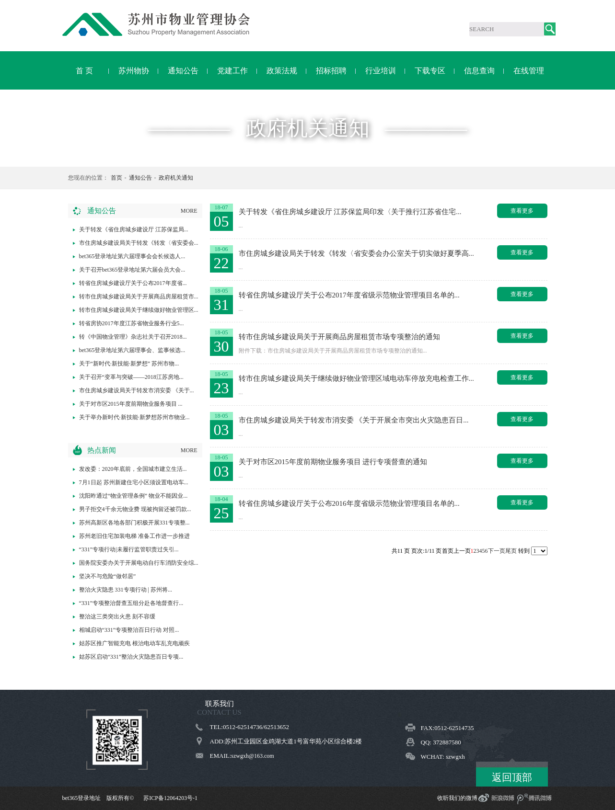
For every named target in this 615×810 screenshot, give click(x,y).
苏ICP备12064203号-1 (170, 798)
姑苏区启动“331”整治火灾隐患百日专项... (131, 656)
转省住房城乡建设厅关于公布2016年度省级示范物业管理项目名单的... (349, 503)
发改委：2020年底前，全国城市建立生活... (133, 469)
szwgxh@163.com (252, 756)
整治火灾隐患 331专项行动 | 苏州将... (125, 589)
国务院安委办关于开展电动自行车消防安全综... (138, 562)
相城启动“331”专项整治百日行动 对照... (129, 630)
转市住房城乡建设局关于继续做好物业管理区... (138, 310)
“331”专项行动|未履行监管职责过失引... (129, 549)
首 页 (84, 71)
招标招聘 (331, 71)
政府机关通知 (176, 177)
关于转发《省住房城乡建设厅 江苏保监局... (133, 229)
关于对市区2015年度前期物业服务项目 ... (131, 403)
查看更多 (522, 210)
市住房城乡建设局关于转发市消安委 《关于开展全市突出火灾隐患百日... (354, 420)
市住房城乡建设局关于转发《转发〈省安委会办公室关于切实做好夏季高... (356, 253)
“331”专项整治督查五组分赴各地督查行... (131, 603)
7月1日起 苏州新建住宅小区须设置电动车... (133, 482)
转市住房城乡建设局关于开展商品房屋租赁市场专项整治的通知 (339, 337)
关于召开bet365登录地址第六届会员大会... (132, 269)
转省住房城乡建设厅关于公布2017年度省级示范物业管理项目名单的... (349, 295)
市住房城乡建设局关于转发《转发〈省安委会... (138, 243)
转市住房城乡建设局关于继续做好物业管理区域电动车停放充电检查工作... (356, 378)
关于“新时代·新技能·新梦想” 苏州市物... (129, 363)
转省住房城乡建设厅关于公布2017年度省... (133, 283)
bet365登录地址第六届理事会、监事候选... (132, 350)
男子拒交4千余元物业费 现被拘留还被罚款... (135, 509)
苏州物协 (133, 71)
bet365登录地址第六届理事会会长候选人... (132, 256)
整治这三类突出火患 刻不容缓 (117, 616)
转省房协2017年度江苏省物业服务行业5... (131, 323)
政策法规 (282, 71)
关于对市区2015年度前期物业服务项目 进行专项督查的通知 (333, 462)
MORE (189, 210)
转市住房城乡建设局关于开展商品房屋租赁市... (138, 296)
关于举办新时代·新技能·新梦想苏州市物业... (134, 417)
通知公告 (183, 71)
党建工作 (232, 71)
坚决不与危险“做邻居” (107, 576)
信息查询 (479, 71)
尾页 (511, 551)
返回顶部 (512, 777)
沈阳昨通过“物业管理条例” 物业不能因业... (133, 495)
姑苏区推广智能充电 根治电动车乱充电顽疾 (134, 643)
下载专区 (430, 71)
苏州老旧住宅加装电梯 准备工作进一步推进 (134, 536)
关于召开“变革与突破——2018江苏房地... (131, 377)
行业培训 (380, 71)
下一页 (496, 551)
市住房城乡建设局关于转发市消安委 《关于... (136, 390)
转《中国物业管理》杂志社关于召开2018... (133, 336)
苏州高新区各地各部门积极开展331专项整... (134, 522)
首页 (116, 177)
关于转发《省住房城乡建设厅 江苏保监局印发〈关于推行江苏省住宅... (350, 212)
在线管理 (528, 71)
